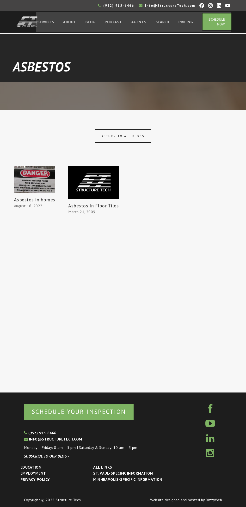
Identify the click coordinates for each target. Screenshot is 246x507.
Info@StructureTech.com (167, 5)
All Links (102, 467)
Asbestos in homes (34, 200)
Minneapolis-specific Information (127, 479)
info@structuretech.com (53, 439)
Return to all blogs (123, 137)
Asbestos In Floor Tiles (93, 206)
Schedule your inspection (80, 412)
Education (30, 467)
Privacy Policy (35, 479)
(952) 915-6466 (116, 5)
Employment (33, 473)
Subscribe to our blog (46, 456)
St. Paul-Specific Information (123, 473)
